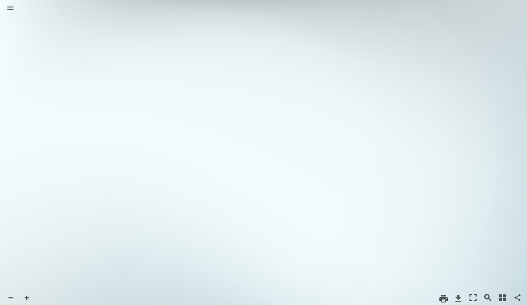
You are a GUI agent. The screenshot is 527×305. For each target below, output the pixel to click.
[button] (10, 8)
